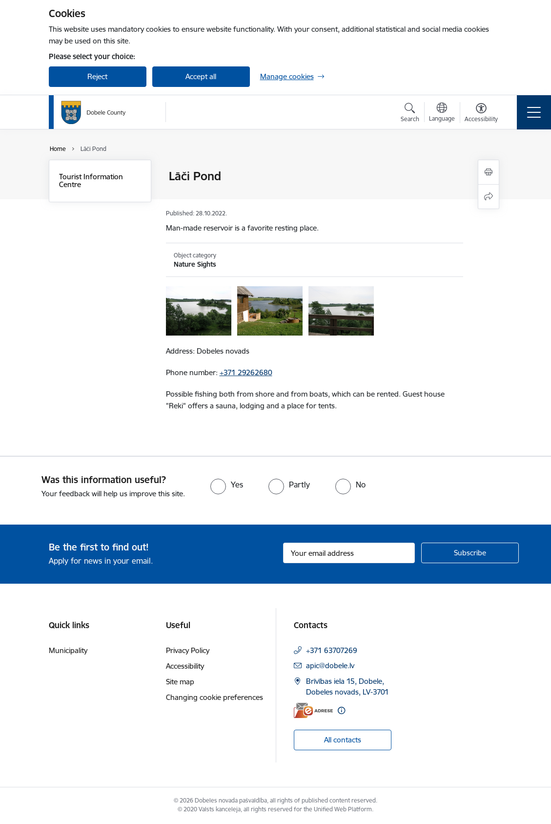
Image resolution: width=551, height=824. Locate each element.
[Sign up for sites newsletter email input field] (349, 553)
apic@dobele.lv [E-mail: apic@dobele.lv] (330, 665)
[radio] (226, 484)
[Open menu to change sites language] (442, 113)
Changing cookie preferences (214, 697)
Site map (180, 681)
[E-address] (313, 710)
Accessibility (185, 666)
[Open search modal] (410, 114)
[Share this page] (488, 197)
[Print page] (488, 172)
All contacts (342, 739)
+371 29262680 (246, 372)
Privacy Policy (187, 650)
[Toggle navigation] (534, 112)
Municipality (68, 650)
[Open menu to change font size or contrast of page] (481, 114)
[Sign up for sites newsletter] (470, 553)
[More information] (341, 710)
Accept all (200, 76)
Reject (97, 76)
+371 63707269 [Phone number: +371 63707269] (331, 650)
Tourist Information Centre (91, 180)
